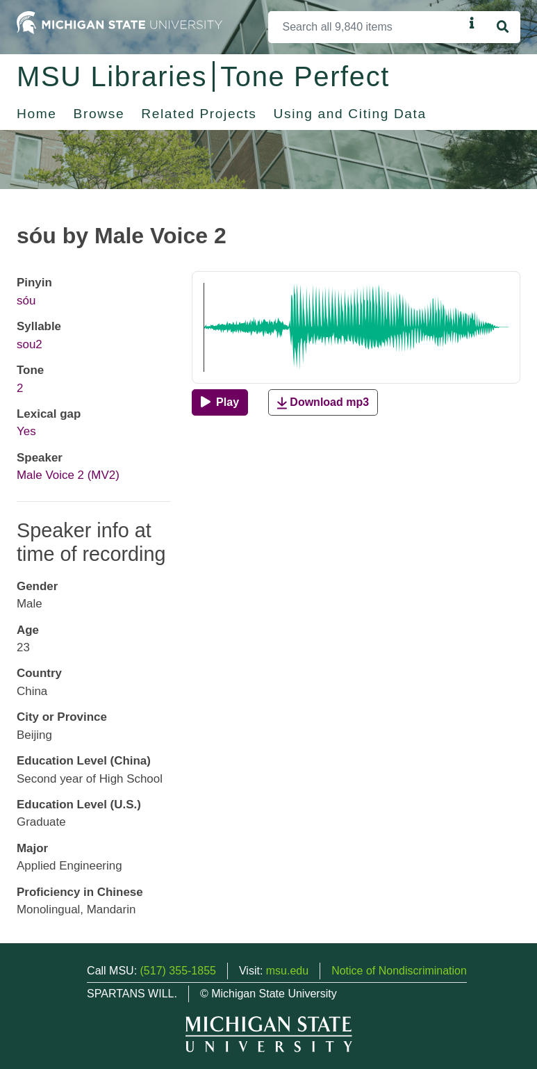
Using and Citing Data (350, 113)
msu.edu (287, 971)
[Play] (220, 402)
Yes (26, 431)
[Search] (366, 27)
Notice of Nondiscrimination (399, 971)
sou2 (29, 344)
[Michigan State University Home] (119, 21)
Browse (99, 113)
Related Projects (198, 113)
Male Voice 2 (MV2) (68, 475)
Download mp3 (323, 402)
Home (37, 113)
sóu (26, 300)
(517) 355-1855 (178, 971)
